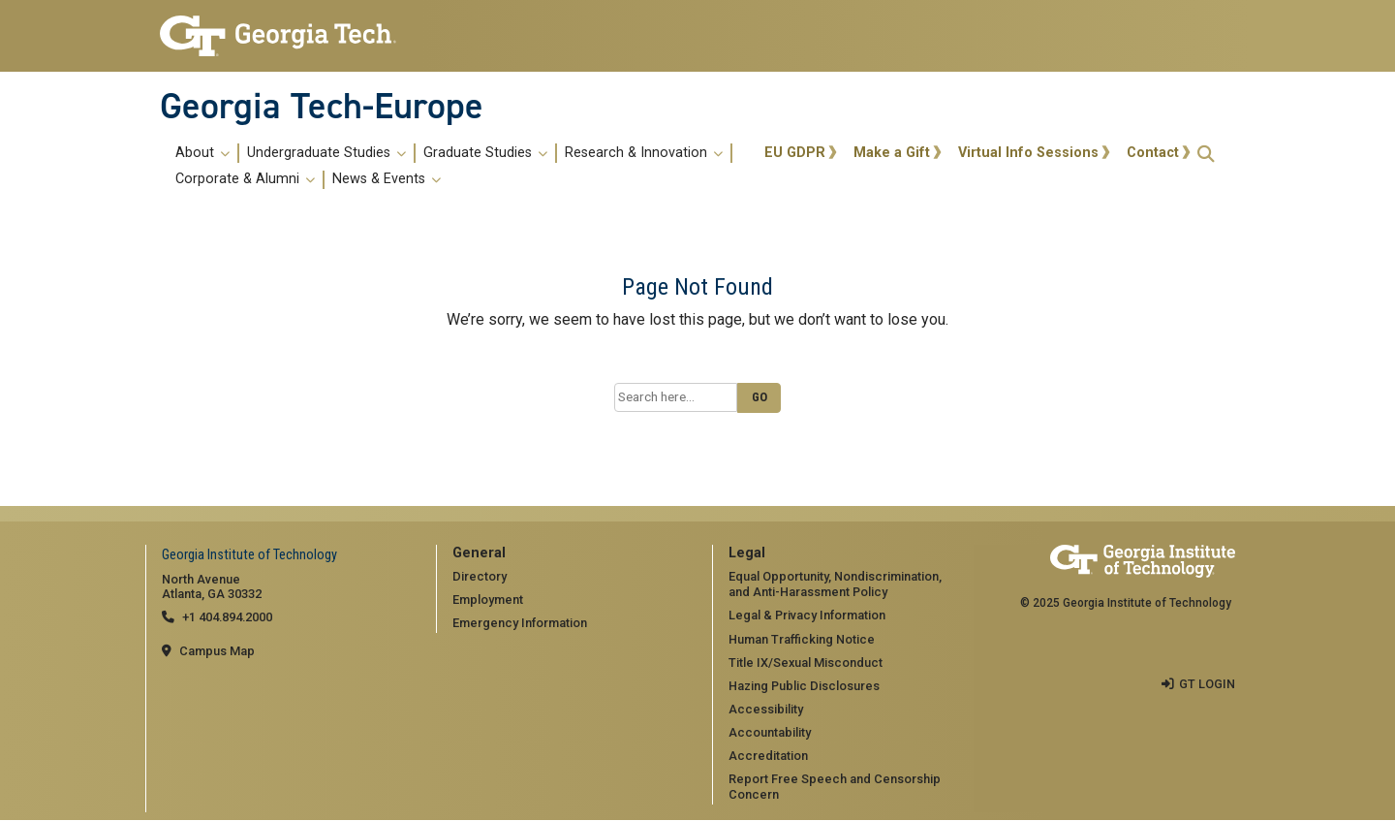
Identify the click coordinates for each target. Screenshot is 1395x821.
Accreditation (768, 755)
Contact (1153, 152)
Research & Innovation (644, 153)
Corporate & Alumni (245, 179)
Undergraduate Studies (326, 153)
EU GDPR (794, 152)
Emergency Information (519, 623)
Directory (479, 576)
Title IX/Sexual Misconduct (805, 662)
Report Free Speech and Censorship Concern (834, 787)
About (202, 153)
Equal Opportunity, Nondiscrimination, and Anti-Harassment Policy (835, 584)
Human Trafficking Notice (801, 639)
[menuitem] (459, 166)
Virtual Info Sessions (1028, 152)
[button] (1206, 153)
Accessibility (765, 709)
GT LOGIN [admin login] (1207, 684)
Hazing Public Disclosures (804, 686)
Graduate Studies (485, 153)
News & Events (386, 179)
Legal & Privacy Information (806, 615)
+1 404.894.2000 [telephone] (227, 617)
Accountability (769, 732)
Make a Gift (891, 152)
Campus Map (217, 651)
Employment (487, 599)
